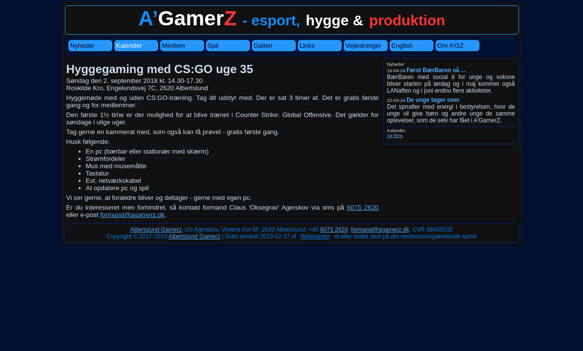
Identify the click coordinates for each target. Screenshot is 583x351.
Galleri (263, 45)
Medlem (173, 45)
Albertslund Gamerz (156, 229)
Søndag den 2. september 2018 (112, 80)
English (402, 45)
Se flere (395, 135)
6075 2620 (363, 207)
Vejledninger (363, 45)
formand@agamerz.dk (132, 214)
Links (307, 45)
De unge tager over (432, 100)
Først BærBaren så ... (435, 70)
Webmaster (315, 236)
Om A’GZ (450, 45)
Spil (213, 45)
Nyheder (82, 45)
